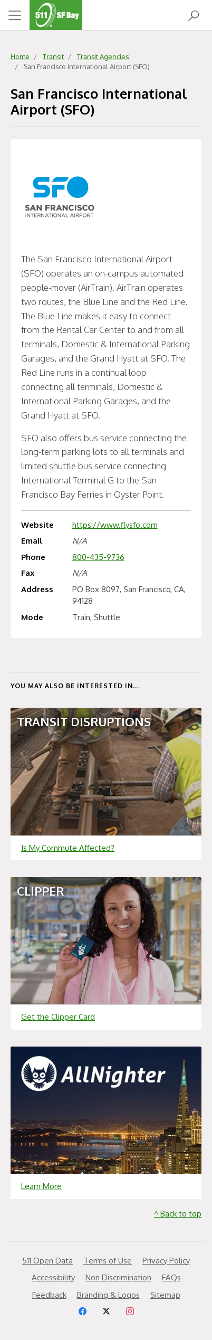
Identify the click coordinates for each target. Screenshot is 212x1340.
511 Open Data (47, 1261)
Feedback (49, 1295)
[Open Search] (193, 15)
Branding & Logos (108, 1295)
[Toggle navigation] (15, 15)
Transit (53, 56)
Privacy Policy (166, 1261)
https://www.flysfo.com (115, 525)
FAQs (171, 1277)
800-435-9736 (98, 557)
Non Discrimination (118, 1277)
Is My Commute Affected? (67, 848)
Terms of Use (107, 1261)
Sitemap (165, 1295)
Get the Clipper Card (58, 1017)
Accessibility (53, 1277)
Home (20, 56)
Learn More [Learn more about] (41, 1186)
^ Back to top (177, 1214)
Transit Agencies (103, 56)
